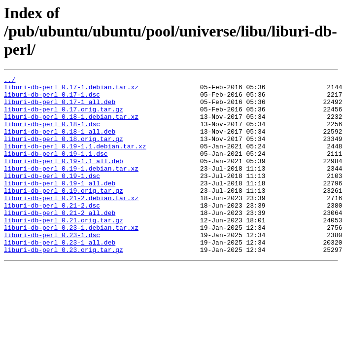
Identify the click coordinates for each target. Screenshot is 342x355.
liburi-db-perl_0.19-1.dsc (52, 196)
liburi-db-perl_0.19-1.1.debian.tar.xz (75, 160)
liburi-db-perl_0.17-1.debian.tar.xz (71, 89)
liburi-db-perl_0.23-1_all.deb (59, 276)
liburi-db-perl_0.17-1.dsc (52, 98)
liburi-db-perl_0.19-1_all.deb (59, 205)
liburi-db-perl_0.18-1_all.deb (59, 143)
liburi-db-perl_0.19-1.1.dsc (56, 169)
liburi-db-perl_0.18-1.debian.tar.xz (71, 125)
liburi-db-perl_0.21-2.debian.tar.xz (71, 222)
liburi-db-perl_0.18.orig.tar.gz (63, 151)
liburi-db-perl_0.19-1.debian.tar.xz (71, 187)
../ (9, 80)
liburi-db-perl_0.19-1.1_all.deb (63, 178)
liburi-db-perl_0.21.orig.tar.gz (63, 249)
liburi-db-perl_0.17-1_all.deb (59, 107)
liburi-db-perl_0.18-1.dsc (52, 134)
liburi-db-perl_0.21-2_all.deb (59, 240)
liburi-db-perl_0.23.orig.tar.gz (63, 285)
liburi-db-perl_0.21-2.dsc (52, 231)
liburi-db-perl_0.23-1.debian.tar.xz (71, 258)
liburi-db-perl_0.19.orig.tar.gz (63, 214)
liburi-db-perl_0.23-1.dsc (52, 267)
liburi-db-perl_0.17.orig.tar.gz (63, 116)
